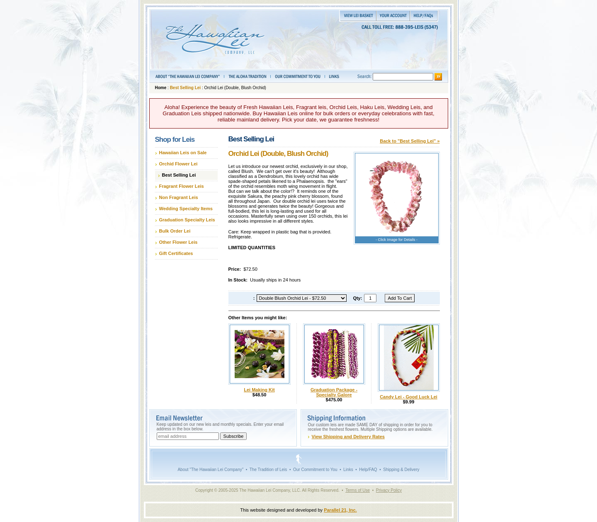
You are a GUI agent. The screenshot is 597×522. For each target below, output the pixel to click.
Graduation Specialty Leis (187, 219)
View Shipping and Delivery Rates (348, 436)
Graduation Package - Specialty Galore (334, 392)
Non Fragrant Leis (178, 197)
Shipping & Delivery (401, 469)
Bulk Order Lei (175, 230)
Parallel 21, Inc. (340, 509)
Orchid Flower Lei (178, 163)
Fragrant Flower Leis (181, 186)
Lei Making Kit (259, 389)
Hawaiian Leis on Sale (183, 152)
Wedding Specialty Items (186, 208)
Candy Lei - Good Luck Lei (408, 396)
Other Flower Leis (178, 242)
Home (161, 87)
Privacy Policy (389, 490)
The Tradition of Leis (268, 469)
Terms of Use (357, 490)
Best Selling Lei (185, 87)
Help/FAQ (368, 469)
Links (348, 469)
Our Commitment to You (315, 469)
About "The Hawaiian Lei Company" (210, 469)
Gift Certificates (176, 253)
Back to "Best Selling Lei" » (409, 140)
